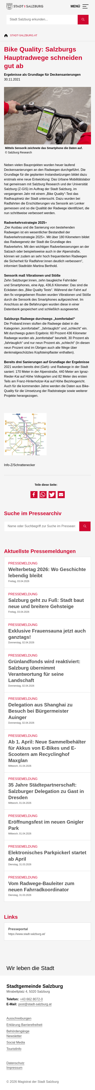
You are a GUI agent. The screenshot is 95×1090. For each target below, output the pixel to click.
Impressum (14, 1067)
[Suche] (42, 19)
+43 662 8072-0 (31, 999)
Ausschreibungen (18, 1018)
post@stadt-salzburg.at (35, 1004)
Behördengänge (17, 1031)
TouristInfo (13, 1049)
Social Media (15, 1042)
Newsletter (14, 1036)
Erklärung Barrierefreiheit (24, 1025)
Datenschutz (15, 1063)
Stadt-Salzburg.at (23, 35)
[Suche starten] (83, 19)
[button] (34, 494)
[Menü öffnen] (80, 6)
